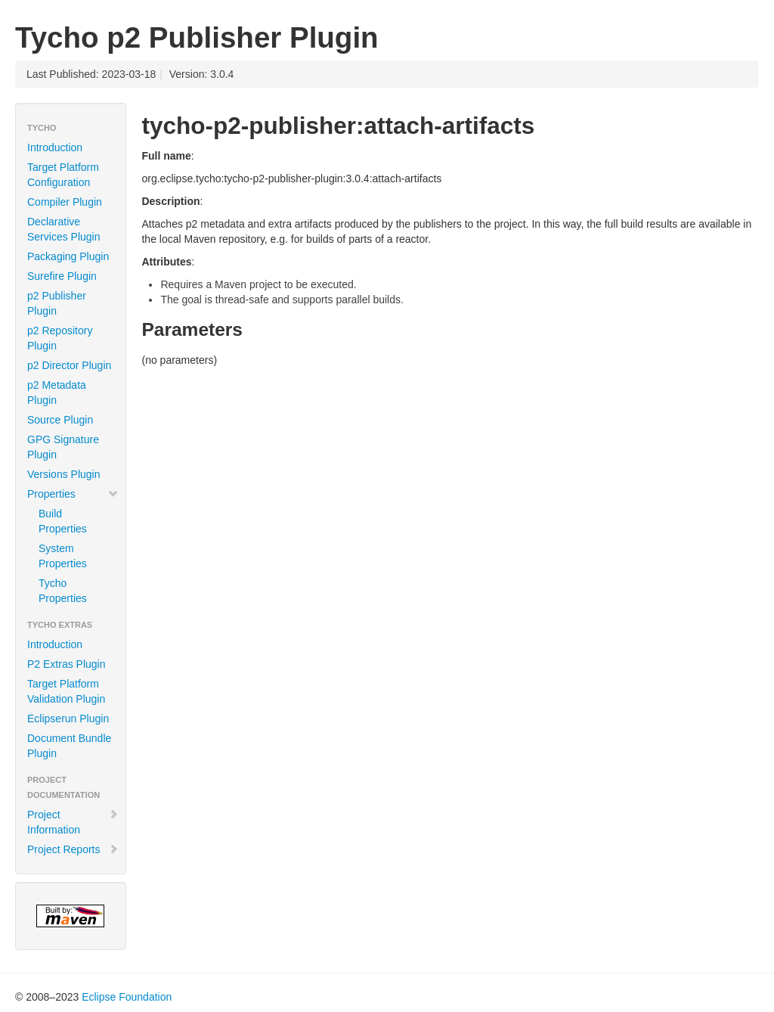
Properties (73, 494)
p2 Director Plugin (69, 365)
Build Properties (63, 521)
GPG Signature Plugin (63, 447)
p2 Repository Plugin (59, 338)
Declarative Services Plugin (64, 229)
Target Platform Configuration (63, 174)
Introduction (54, 147)
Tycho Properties (63, 590)
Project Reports (73, 849)
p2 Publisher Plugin (56, 303)
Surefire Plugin (62, 276)
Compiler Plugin (64, 202)
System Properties (63, 556)
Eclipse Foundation (127, 997)
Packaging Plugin (68, 256)
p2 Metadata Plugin (56, 392)
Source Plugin (60, 420)
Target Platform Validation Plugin (66, 691)
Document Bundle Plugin (69, 745)
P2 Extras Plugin (66, 664)
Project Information (73, 822)
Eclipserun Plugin (68, 718)
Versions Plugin (64, 474)
